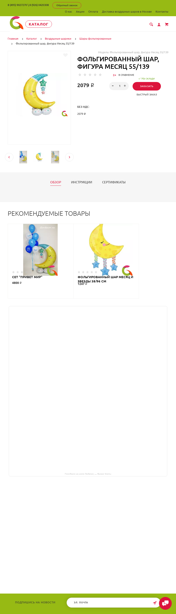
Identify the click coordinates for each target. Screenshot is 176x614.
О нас (68, 11)
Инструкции (81, 182)
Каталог (40, 24)
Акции (80, 11)
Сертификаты (114, 182)
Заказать (146, 86)
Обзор (55, 182)
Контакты (162, 11)
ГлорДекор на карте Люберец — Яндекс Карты (88, 474)
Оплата (93, 11)
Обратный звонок (66, 5)
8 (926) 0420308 (39, 4)
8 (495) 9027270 (17, 4)
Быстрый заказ (147, 94)
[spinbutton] (119, 86)
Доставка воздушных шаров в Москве (127, 11)
